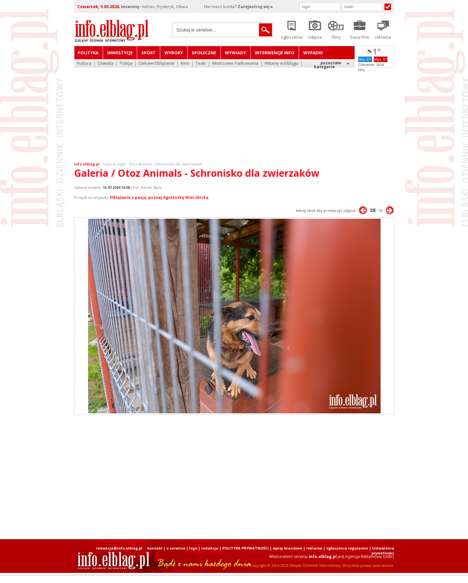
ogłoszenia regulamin (347, 548)
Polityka (88, 53)
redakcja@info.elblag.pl (119, 548)
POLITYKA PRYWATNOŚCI (245, 548)
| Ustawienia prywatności (381, 550)
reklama (314, 548)
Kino (185, 63)
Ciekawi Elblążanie (156, 63)
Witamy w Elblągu (281, 63)
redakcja (209, 548)
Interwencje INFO (274, 53)
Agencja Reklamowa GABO (369, 556)
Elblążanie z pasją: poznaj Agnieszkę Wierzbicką (159, 197)
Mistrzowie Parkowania (235, 63)
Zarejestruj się (255, 6)
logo (193, 548)
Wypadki (313, 53)
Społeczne (204, 53)
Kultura (84, 63)
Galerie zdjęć (114, 164)
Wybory (173, 53)
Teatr (201, 63)
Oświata (105, 63)
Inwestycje (120, 53)
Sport (148, 53)
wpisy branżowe (287, 548)
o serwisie (175, 548)
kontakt (154, 548)
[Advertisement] (234, 110)
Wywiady (235, 53)
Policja (126, 63)
